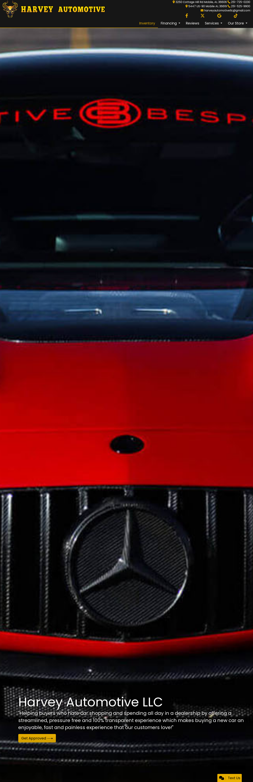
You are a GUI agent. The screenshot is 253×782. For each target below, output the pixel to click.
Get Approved (37, 738)
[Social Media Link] (236, 16)
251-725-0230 (240, 2)
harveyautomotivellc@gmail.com (227, 10)
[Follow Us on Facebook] (186, 16)
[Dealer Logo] (52, 9)
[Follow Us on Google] (219, 16)
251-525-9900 (240, 6)
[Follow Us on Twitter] (202, 16)
